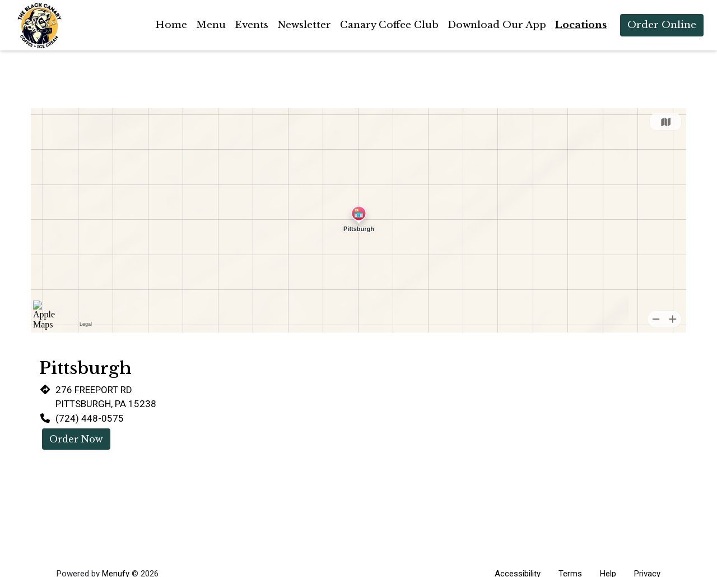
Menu (211, 25)
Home (171, 25)
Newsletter (304, 25)
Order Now (76, 439)
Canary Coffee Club (389, 25)
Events (251, 25)
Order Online (661, 25)
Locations (581, 25)
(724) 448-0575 (89, 418)
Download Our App (497, 25)
